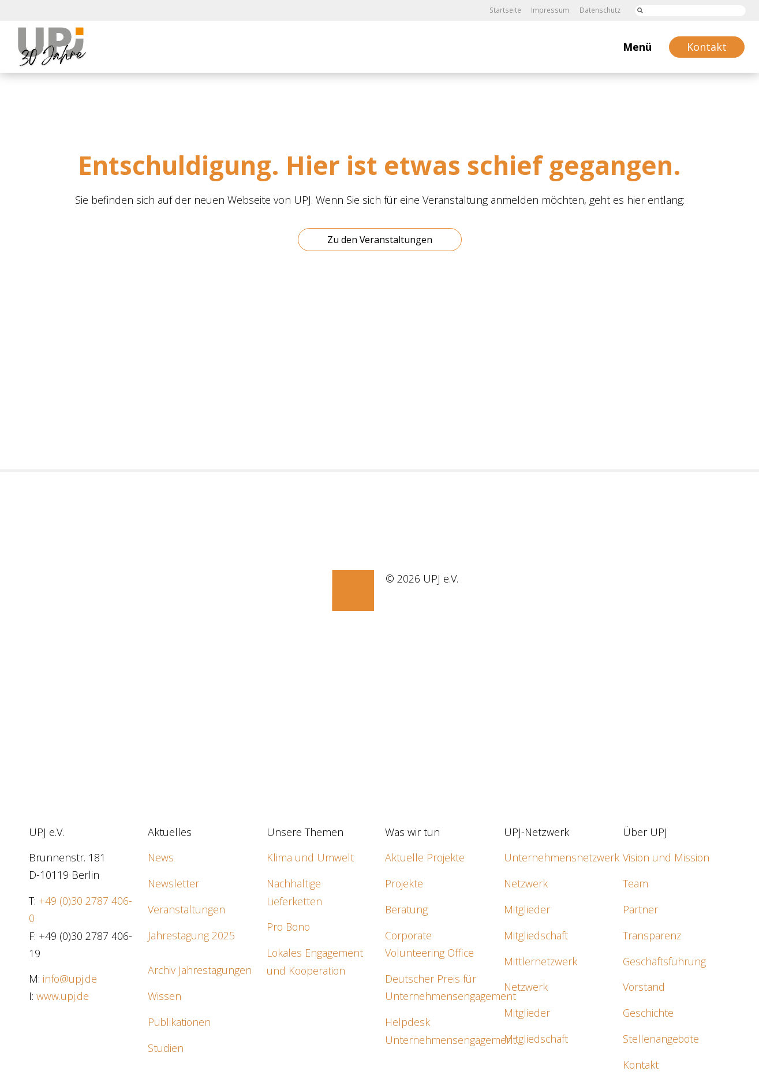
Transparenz (652, 935)
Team (635, 883)
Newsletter (173, 883)
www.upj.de (62, 995)
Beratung (406, 909)
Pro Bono (289, 926)
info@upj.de (70, 978)
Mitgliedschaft (536, 935)
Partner (640, 909)
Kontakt (641, 1063)
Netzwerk (526, 883)
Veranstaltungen (186, 909)
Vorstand (644, 985)
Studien (166, 1046)
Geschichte (649, 1011)
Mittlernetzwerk (541, 960)
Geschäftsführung (665, 960)
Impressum (551, 10)
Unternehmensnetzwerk (562, 857)
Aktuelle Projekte (425, 857)
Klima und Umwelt (310, 857)
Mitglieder (527, 909)
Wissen (164, 995)
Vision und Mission (667, 857)
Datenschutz (600, 10)
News (161, 857)
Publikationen (180, 1020)
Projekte (404, 883)
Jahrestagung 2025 (191, 935)
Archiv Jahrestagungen (200, 969)
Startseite (507, 10)
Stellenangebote (661, 1037)
